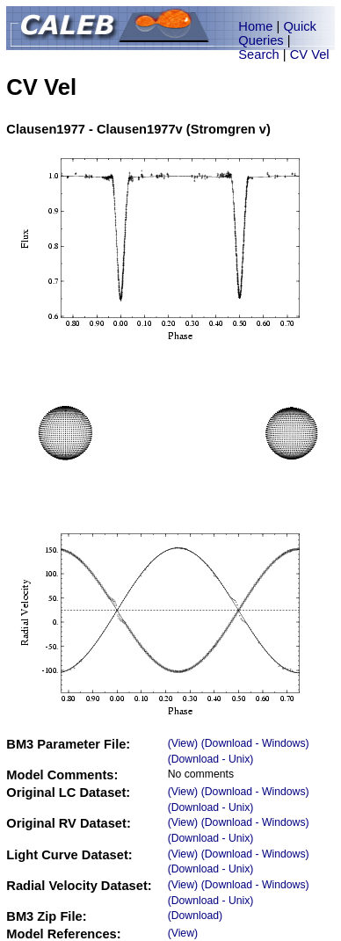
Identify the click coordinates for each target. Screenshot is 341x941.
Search (258, 54)
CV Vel (310, 54)
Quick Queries (277, 33)
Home (255, 26)
